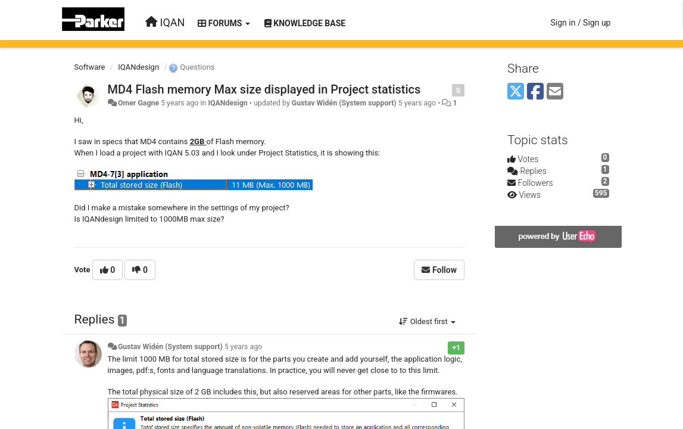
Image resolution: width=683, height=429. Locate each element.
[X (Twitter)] (515, 92)
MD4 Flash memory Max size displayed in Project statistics (264, 89)
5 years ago (243, 347)
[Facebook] (535, 92)
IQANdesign (138, 67)
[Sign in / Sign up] (580, 23)
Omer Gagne (138, 103)
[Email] (555, 92)
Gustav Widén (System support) (344, 103)
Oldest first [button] (427, 321)
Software (89, 67)
